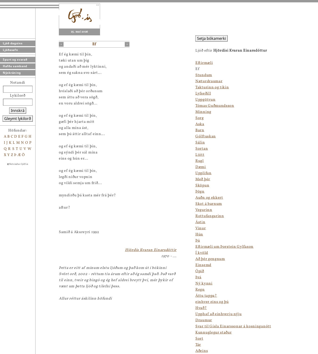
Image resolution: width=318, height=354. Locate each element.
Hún (199, 234)
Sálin (200, 142)
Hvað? (201, 308)
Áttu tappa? (206, 295)
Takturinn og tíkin (212, 87)
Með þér (202, 179)
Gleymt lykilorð (17, 118)
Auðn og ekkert (209, 197)
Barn (199, 130)
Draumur (203, 320)
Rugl (199, 161)
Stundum (203, 75)
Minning (203, 112)
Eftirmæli (204, 63)
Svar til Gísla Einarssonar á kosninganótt (233, 326)
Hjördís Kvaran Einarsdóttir (151, 250)
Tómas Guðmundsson (214, 105)
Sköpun (202, 185)
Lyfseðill (203, 93)
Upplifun (203, 173)
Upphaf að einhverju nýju (218, 314)
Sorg (199, 118)
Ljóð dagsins (12, 43)
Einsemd (203, 265)
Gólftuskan (205, 136)
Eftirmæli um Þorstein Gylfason (224, 246)
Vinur (200, 228)
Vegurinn (203, 210)
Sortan (201, 148)
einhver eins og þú (212, 302)
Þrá (198, 277)
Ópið (199, 271)
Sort (199, 338)
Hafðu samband (15, 66)
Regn (200, 289)
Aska (199, 124)
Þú (197, 240)
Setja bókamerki (211, 38)
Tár (198, 344)
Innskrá (17, 110)
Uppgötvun (205, 99)
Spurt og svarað (15, 60)
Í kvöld (201, 252)
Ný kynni (204, 283)
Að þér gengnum (210, 259)
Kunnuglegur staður (213, 332)
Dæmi (200, 167)
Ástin (200, 222)
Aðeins (201, 351)
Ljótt (200, 154)
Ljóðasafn (10, 50)
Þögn (200, 191)
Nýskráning (12, 73)
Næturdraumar (208, 81)
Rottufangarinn (209, 216)
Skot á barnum (208, 203)
